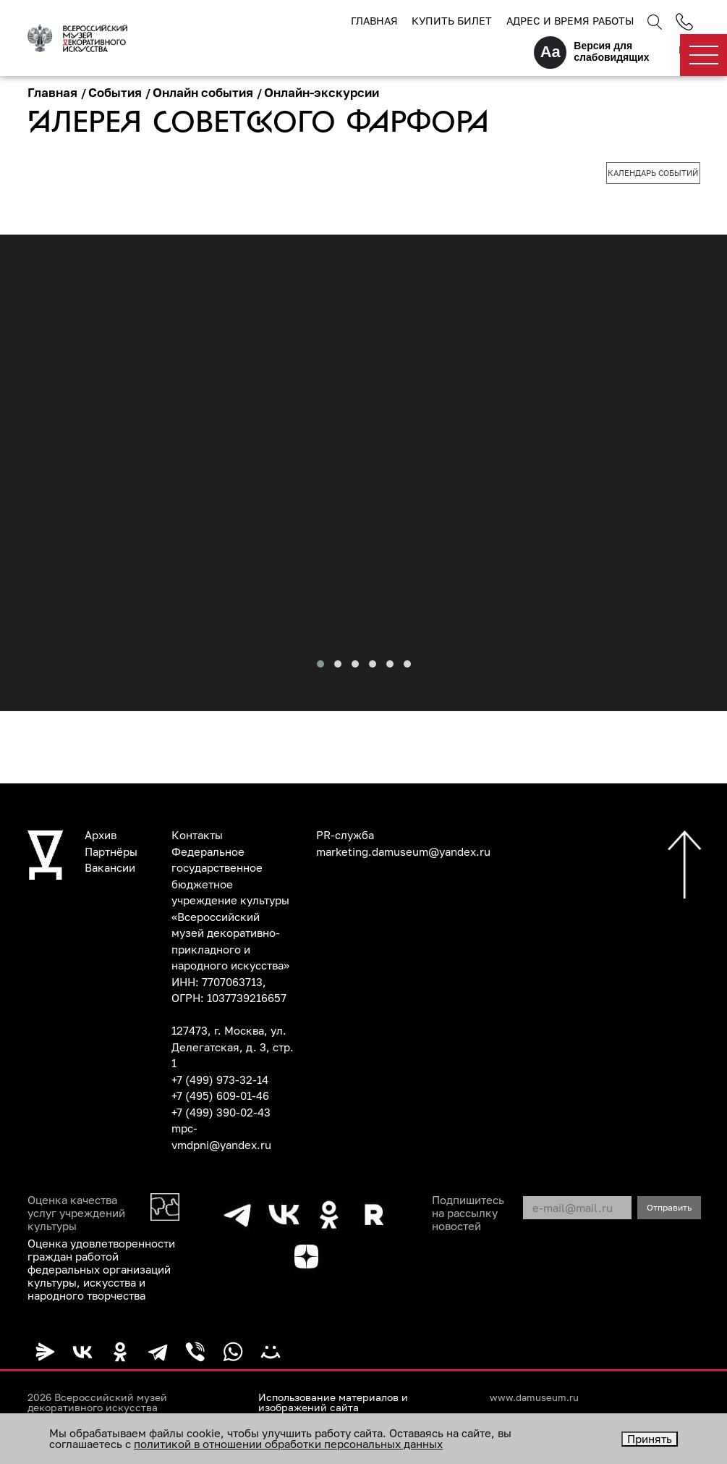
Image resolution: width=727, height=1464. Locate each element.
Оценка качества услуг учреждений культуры (76, 1212)
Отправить (669, 1207)
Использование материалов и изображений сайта (333, 1402)
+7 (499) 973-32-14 (219, 1079)
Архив (100, 834)
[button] (320, 664)
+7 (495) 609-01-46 (220, 1095)
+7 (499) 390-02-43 (221, 1112)
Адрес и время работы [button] (570, 20)
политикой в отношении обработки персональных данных (288, 1443)
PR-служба (345, 834)
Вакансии (110, 867)
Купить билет (452, 20)
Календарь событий (653, 172)
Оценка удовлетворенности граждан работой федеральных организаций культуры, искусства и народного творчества (101, 1269)
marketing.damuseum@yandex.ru (403, 851)
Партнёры (111, 851)
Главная (374, 20)
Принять (649, 1438)
